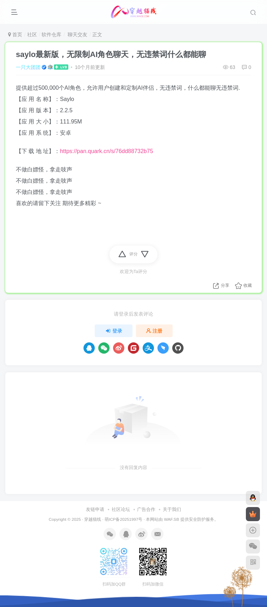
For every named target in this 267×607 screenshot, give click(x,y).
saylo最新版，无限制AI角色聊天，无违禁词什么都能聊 (111, 54)
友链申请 (95, 509)
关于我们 (172, 509)
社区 (32, 34)
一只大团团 (28, 67)
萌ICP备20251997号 (123, 519)
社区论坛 (121, 509)
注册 (154, 331)
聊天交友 (76, 34)
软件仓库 (51, 34)
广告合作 (146, 509)
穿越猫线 (92, 519)
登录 (114, 331)
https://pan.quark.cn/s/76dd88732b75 (106, 151)
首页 (15, 34)
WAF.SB (171, 519)
